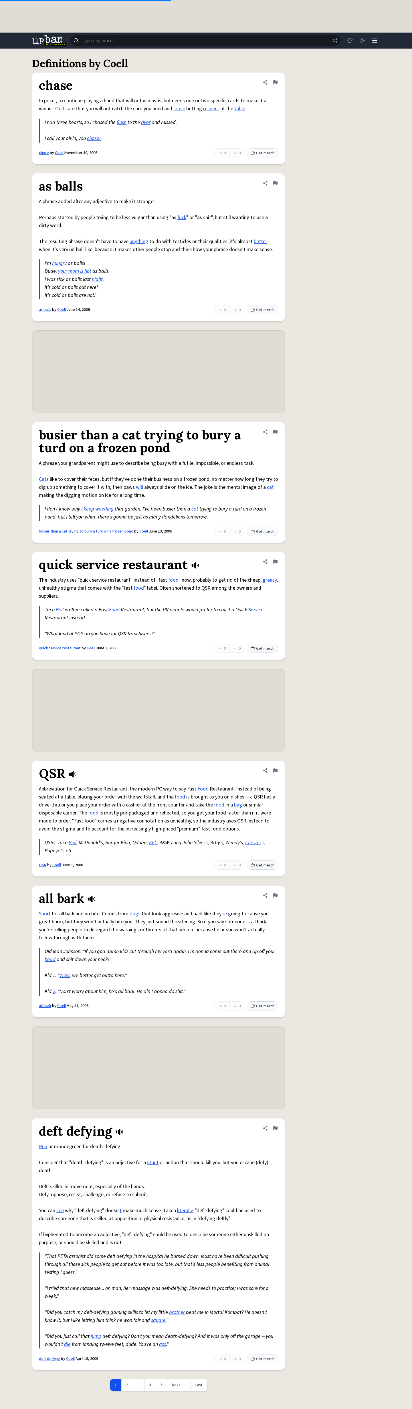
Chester (253, 842)
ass (162, 1344)
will (139, 487)
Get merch (262, 153)
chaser (94, 138)
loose (179, 108)
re (225, 913)
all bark (45, 1006)
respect (211, 108)
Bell (60, 609)
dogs (135, 913)
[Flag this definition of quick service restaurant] (275, 561)
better (260, 241)
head (50, 959)
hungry (59, 263)
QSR (42, 865)
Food (114, 609)
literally (185, 1210)
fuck (181, 217)
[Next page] (179, 1385)
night (97, 279)
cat (270, 487)
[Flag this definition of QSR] (275, 770)
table (239, 108)
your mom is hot (74, 271)
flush (121, 122)
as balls (45, 310)
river (145, 122)
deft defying (49, 1359)
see (60, 1210)
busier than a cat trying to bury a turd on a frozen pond (86, 531)
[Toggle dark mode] (362, 40)
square (158, 1320)
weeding (104, 509)
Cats (44, 479)
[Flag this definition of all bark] (275, 895)
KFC (153, 842)
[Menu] (375, 40)
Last (199, 1385)
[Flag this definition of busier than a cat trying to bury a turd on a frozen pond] (275, 432)
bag (238, 804)
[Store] (349, 40)
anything (139, 241)
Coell (59, 153)
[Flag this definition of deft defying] (275, 1128)
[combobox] (205, 40)
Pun (43, 1146)
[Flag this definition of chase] (275, 82)
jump (96, 1336)
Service (256, 609)
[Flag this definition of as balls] (275, 183)
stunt (153, 1162)
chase (44, 153)
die (67, 1344)
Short (45, 913)
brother (177, 1312)
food (173, 580)
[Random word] (334, 40)
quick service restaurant (60, 648)
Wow (65, 975)
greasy (270, 580)
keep (89, 509)
